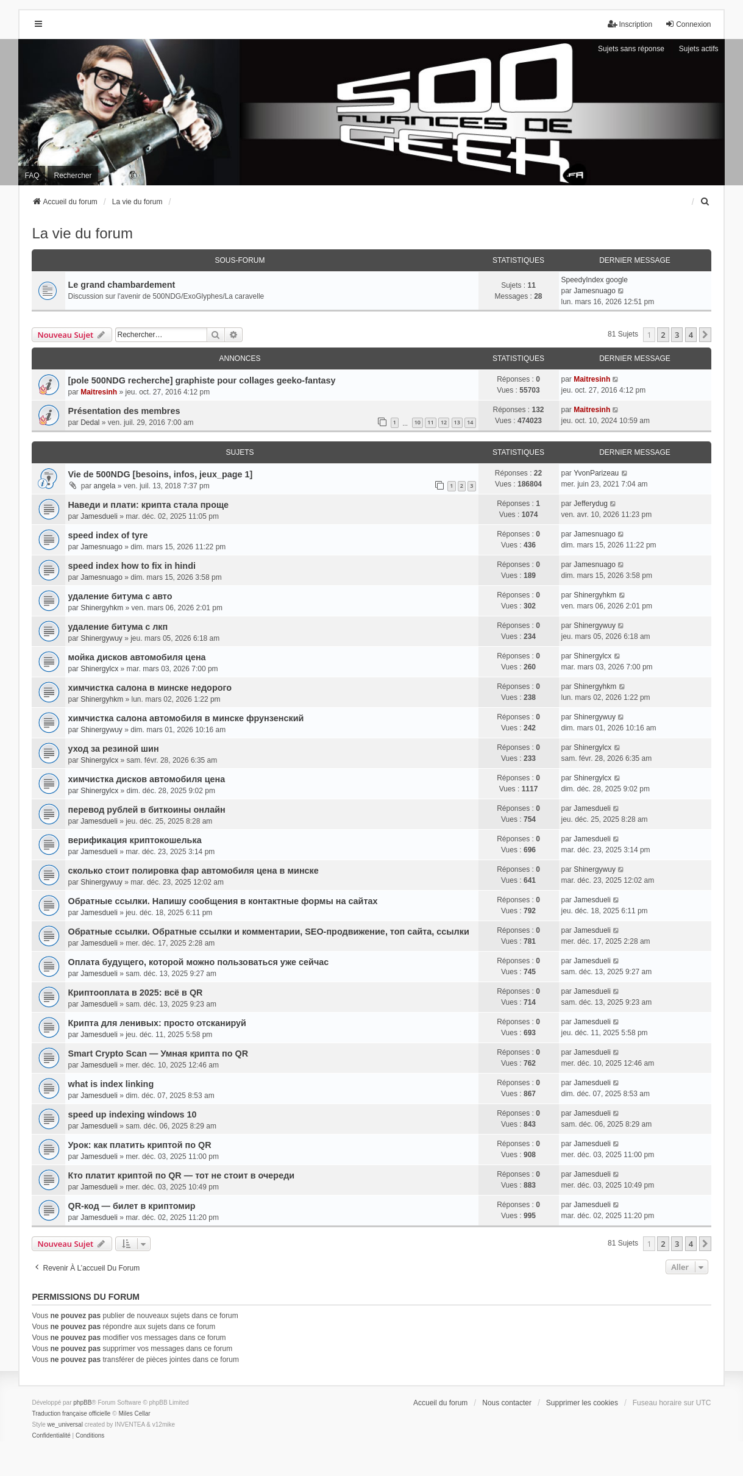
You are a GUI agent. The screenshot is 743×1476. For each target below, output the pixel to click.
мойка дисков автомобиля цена (136, 657)
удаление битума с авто (120, 596)
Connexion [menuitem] (688, 24)
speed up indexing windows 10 (132, 1114)
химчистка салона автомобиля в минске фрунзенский (186, 718)
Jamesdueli (99, 516)
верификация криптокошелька (134, 840)
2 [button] (663, 334)
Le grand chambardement (121, 285)
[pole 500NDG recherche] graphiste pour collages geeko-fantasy (201, 380)
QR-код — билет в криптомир (131, 1206)
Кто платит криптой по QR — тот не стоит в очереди (181, 1175)
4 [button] (691, 334)
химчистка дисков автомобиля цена (146, 779)
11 (430, 422)
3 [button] (677, 334)
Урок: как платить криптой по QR (139, 1145)
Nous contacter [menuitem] (506, 1403)
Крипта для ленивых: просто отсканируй (157, 1023)
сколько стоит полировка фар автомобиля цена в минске (193, 870)
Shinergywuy (101, 638)
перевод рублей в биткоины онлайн (146, 810)
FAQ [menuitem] (31, 175)
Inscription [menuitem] (630, 24)
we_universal (64, 1424)
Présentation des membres (124, 411)
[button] (705, 334)
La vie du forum (82, 233)
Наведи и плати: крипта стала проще (148, 505)
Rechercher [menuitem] (72, 175)
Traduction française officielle (71, 1413)
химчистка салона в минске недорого (150, 688)
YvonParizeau (596, 473)
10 (417, 422)
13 (457, 422)
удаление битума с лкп (118, 627)
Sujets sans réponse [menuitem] (631, 49)
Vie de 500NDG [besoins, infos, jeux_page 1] (160, 474)
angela (104, 486)
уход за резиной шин (113, 749)
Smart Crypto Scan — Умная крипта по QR (158, 1053)
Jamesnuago (595, 291)
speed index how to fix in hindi (131, 566)
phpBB (82, 1402)
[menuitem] (705, 201)
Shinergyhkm (101, 608)
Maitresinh (98, 392)
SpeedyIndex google (594, 280)
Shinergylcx (99, 669)
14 (470, 422)
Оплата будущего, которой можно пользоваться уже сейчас (198, 962)
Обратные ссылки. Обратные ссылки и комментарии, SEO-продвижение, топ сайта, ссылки (268, 931)
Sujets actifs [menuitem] (699, 49)
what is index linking (111, 1084)
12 (444, 422)
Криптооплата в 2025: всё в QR (135, 992)
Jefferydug (591, 503)
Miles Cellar (134, 1413)
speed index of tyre (108, 535)
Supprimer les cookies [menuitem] (582, 1403)
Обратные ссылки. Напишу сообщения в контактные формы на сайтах (222, 901)
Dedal (89, 422)
